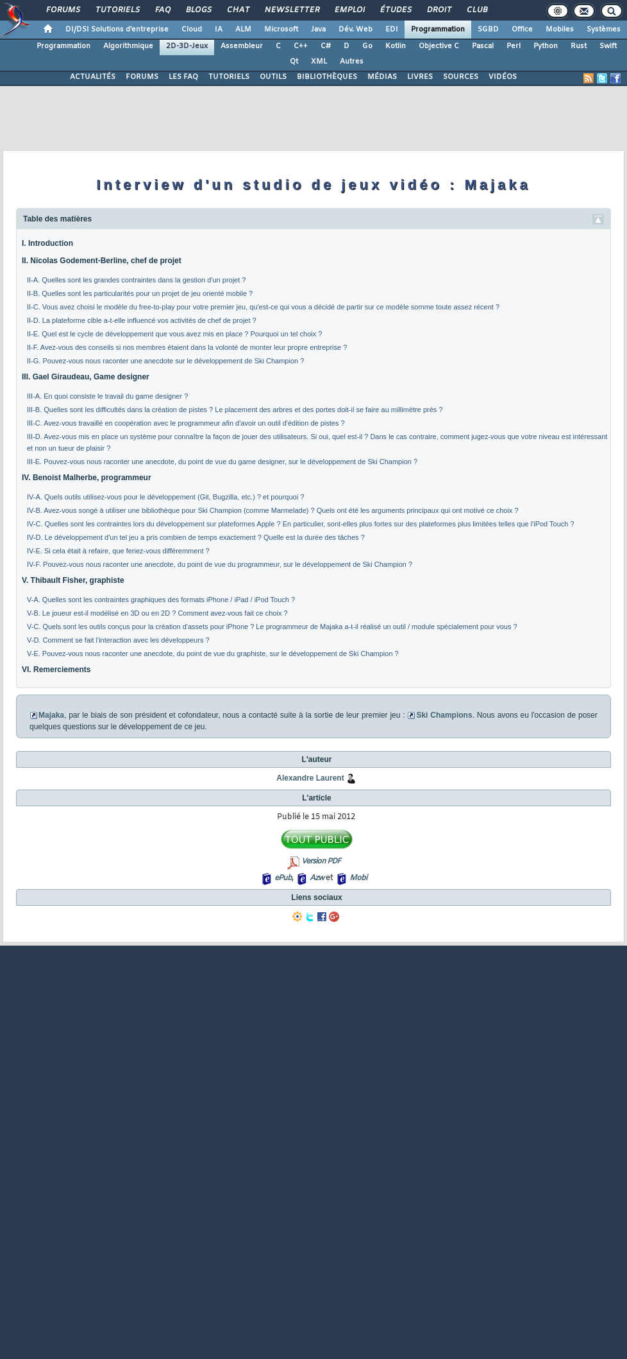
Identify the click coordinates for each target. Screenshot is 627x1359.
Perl (513, 46)
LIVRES (420, 77)
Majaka (51, 715)
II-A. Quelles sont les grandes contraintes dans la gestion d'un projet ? (136, 280)
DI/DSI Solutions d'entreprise (117, 29)
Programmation (438, 29)
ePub (283, 878)
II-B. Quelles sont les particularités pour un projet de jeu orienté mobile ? (140, 293)
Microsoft (281, 29)
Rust (579, 46)
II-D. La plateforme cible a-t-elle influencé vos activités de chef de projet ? (141, 320)
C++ (301, 46)
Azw (317, 878)
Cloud (191, 29)
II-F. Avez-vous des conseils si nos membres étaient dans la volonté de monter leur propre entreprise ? (187, 347)
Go (367, 46)
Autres (352, 61)
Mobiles (560, 29)
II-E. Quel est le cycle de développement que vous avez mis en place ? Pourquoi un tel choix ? (174, 334)
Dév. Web (355, 29)
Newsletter (291, 10)
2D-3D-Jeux (187, 46)
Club (476, 10)
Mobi (358, 878)
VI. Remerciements (56, 669)
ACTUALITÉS (92, 77)
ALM (243, 29)
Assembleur (242, 46)
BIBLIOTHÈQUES (327, 77)
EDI (391, 29)
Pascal (483, 46)
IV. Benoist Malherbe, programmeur (86, 477)
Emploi (349, 10)
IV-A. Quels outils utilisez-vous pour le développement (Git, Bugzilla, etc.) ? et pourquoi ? (166, 497)
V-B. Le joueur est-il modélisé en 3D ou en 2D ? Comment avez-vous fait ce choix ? (157, 613)
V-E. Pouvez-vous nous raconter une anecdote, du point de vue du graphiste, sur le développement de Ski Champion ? (213, 653)
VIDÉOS (503, 77)
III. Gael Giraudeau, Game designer (85, 376)
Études (395, 10)
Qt (294, 61)
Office (522, 29)
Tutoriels (117, 10)
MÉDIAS (382, 77)
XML (319, 61)
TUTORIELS (228, 77)
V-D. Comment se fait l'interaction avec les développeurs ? (118, 640)
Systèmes (604, 29)
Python (545, 46)
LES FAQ (183, 77)
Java (318, 29)
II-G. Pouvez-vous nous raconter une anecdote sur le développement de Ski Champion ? (165, 361)
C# (326, 46)
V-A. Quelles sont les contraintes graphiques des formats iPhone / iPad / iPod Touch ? (161, 599)
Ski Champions (444, 715)
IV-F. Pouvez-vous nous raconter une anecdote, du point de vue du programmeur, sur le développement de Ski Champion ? (219, 564)
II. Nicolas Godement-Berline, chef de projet (101, 260)
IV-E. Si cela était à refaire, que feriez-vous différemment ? (118, 551)
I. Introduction (47, 243)
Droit (438, 10)
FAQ (162, 10)
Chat (237, 10)
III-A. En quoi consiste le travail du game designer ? (107, 396)
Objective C (439, 46)
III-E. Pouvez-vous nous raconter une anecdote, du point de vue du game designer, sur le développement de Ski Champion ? (222, 461)
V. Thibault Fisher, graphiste (73, 580)
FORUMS (142, 77)
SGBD (488, 29)
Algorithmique (128, 46)
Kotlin (395, 46)
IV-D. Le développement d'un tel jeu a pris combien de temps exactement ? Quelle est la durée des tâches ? (196, 537)
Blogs (198, 10)
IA (218, 29)
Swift (608, 46)
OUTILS (273, 77)
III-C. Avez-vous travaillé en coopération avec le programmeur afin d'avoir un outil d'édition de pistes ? (186, 423)
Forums (62, 10)
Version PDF (320, 861)
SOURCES (460, 77)
